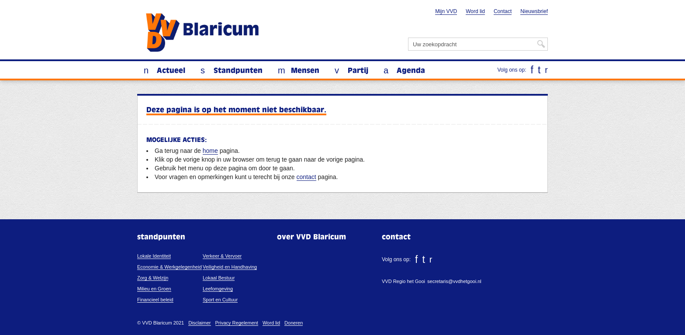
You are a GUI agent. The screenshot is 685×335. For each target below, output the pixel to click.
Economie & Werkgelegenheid (169, 266)
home (210, 150)
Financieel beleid (155, 299)
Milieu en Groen (154, 288)
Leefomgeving (218, 288)
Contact (503, 11)
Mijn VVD (446, 11)
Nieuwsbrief (534, 11)
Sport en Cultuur (220, 299)
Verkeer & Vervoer (222, 256)
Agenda (411, 70)
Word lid (475, 11)
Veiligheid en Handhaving (230, 266)
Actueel (171, 70)
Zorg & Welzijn (152, 277)
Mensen (305, 70)
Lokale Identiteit (154, 256)
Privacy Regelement (236, 322)
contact (306, 176)
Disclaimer (199, 322)
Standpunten (238, 70)
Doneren (293, 322)
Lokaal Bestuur (219, 277)
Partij (358, 70)
